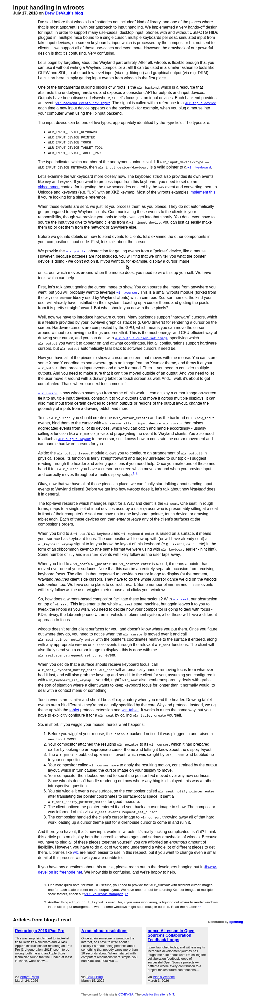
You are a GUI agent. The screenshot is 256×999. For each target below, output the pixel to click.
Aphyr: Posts (29, 975)
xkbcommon (49, 187)
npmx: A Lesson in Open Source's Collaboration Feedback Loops (171, 934)
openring (236, 920)
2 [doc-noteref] (137, 472)
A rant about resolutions (104, 929)
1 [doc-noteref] (133, 472)
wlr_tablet (130, 709)
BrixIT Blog (94, 975)
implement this (202, 192)
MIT (171, 993)
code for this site (153, 993)
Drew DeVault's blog (64, 13)
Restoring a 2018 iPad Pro (39, 929)
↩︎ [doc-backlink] (126, 893)
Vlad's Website (164, 975)
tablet (74, 709)
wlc (76, 851)
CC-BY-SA (126, 993)
